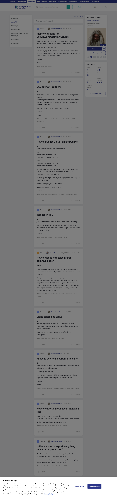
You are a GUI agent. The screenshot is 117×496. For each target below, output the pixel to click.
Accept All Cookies (94, 488)
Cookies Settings (79, 488)
